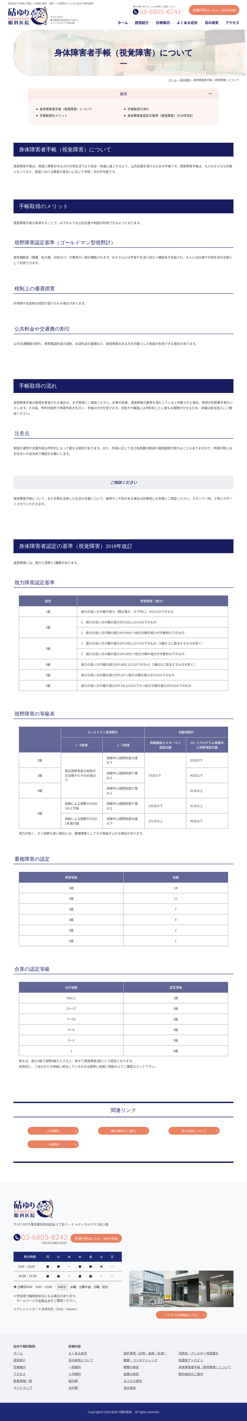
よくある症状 (187, 22)
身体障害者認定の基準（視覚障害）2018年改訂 (160, 115)
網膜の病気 (131, 1367)
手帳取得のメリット (53, 115)
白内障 (73, 1387)
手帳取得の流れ (138, 109)
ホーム (123, 22)
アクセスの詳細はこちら (181, 1315)
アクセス (232, 22)
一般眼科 (53, 1144)
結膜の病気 (131, 1374)
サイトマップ (23, 1387)
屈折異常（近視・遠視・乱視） (145, 1353)
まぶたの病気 (133, 1380)
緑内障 (73, 1380)
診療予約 (214, 10)
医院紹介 (142, 22)
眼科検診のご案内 (123, 1130)
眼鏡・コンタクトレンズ (140, 1360)
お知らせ (44, 1300)
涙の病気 (130, 1387)
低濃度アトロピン (190, 1360)
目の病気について (194, 1130)
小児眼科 (53, 1130)
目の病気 (212, 22)
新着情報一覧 (23, 1380)
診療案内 (163, 22)
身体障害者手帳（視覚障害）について (66, 109)
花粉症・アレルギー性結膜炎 (198, 1353)
